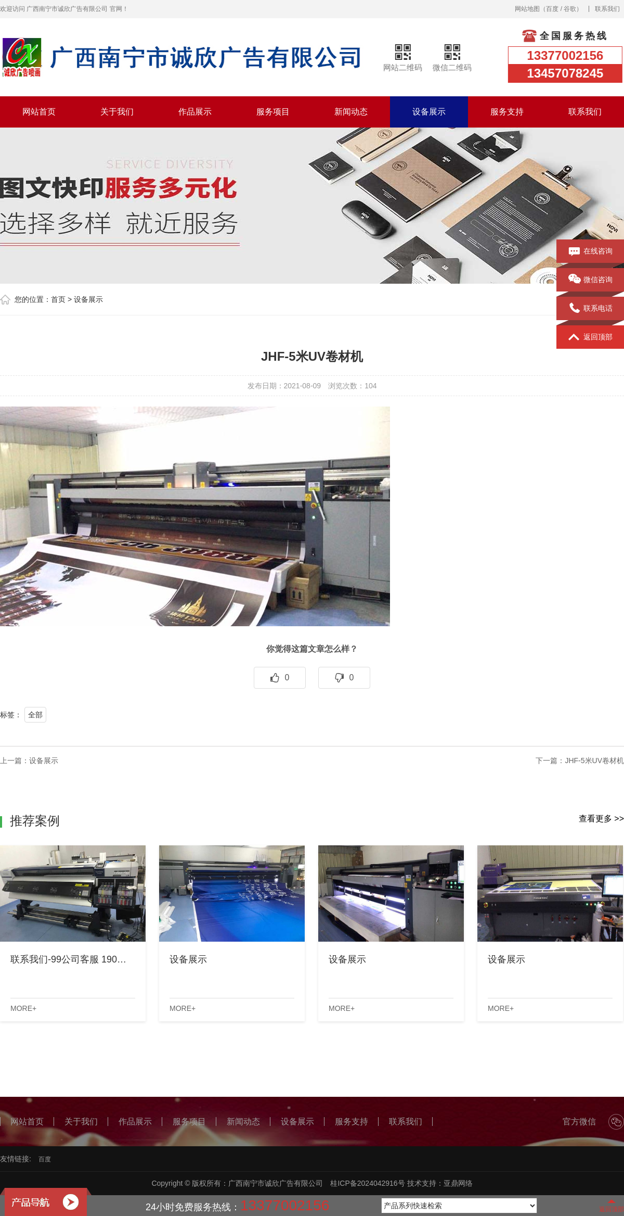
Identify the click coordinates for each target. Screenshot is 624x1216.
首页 (58, 299)
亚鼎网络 (458, 1183)
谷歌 (570, 8)
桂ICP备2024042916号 (367, 1183)
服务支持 (507, 111)
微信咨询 (590, 280)
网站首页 (39, 111)
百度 (552, 8)
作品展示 (195, 111)
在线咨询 (590, 251)
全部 (35, 715)
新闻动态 (351, 111)
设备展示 (429, 111)
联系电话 (590, 308)
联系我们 (607, 8)
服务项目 (273, 111)
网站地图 (527, 8)
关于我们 (117, 111)
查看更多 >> (601, 818)
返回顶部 (590, 337)
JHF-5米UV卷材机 (594, 760)
